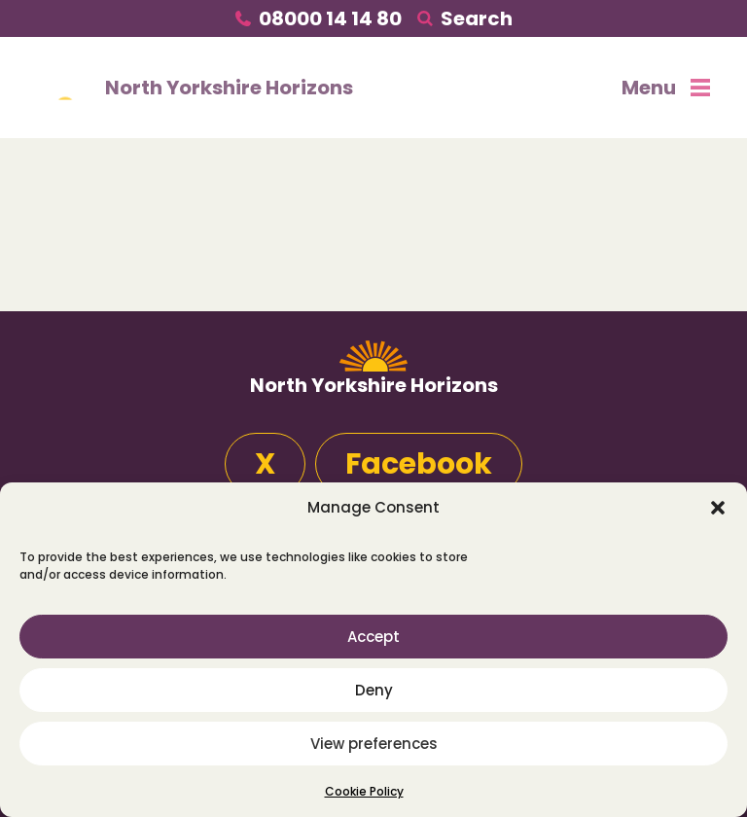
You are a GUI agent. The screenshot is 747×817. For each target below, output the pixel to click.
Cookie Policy (364, 791)
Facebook (418, 464)
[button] (718, 507)
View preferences (374, 743)
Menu (666, 87)
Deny (374, 690)
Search (477, 18)
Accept (373, 636)
